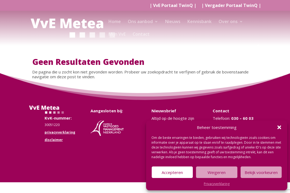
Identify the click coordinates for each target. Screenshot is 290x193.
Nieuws (172, 22)
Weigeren (217, 172)
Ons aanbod (140, 22)
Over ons (228, 22)
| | (173, 5)
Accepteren (172, 172)
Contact (141, 34)
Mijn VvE (117, 34)
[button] (279, 127)
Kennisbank (199, 22)
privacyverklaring (60, 132)
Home (114, 22)
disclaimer (54, 140)
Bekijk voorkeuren (261, 172)
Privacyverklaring (217, 183)
